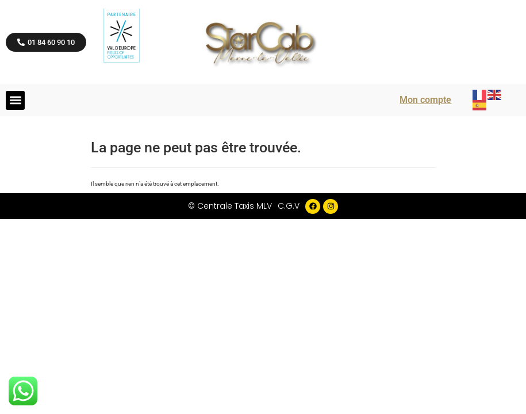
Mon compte (425, 99)
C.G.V (289, 206)
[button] (15, 100)
